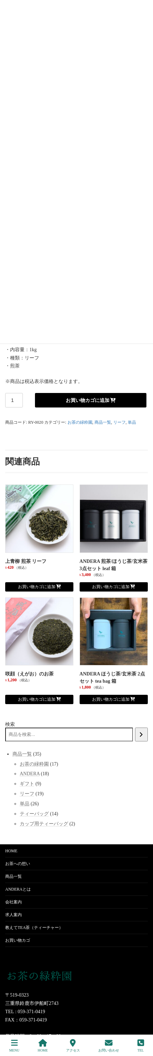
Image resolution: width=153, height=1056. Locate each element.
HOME (11, 850)
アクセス (73, 1045)
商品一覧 (102, 422)
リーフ (119, 422)
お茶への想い (17, 863)
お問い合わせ (108, 1045)
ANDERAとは (18, 889)
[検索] (141, 734)
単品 (132, 422)
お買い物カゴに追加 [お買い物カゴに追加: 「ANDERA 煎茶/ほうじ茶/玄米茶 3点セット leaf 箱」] (110, 586)
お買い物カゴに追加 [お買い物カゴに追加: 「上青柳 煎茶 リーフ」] (36, 586)
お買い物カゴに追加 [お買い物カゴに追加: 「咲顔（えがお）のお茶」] (36, 699)
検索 (10, 724)
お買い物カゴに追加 (87, 400)
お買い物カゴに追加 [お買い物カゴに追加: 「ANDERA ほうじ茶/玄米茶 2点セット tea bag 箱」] (110, 699)
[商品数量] (14, 400)
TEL (140, 1045)
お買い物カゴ (17, 940)
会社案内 (13, 902)
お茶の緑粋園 (80, 422)
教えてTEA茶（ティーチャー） (34, 927)
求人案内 (13, 914)
